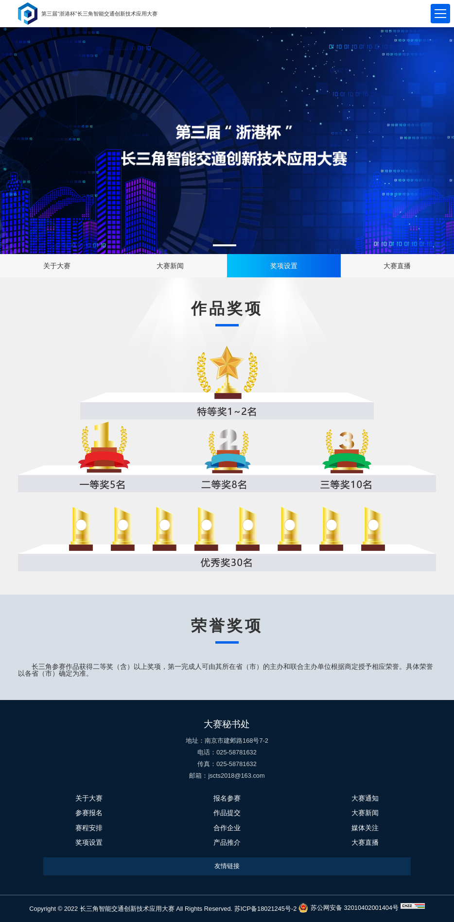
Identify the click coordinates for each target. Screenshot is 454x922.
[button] (224, 245)
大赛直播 (397, 266)
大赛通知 (365, 798)
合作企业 (227, 827)
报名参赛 (227, 798)
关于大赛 (56, 266)
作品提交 (227, 812)
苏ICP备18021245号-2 (266, 908)
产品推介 (227, 842)
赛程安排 (89, 827)
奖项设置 (283, 266)
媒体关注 (365, 827)
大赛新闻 (170, 266)
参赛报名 (89, 812)
